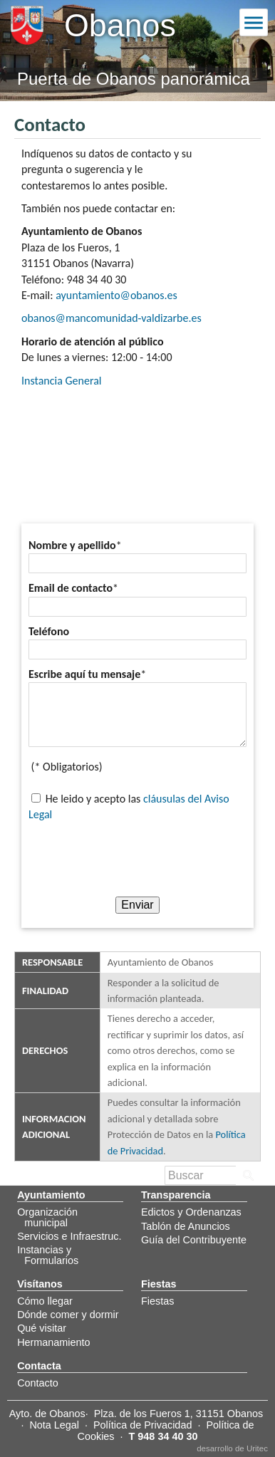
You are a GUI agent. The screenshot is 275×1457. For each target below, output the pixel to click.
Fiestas (157, 1301)
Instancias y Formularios (47, 1254)
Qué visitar (41, 1328)
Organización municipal (47, 1217)
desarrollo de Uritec (232, 1448)
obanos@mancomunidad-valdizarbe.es (111, 318)
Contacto (37, 1383)
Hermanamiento (53, 1342)
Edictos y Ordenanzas (191, 1212)
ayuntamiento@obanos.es (116, 295)
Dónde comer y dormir (67, 1314)
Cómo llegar (45, 1301)
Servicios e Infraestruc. (69, 1236)
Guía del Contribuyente (194, 1240)
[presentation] (137, 857)
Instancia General (61, 380)
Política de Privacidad (142, 1425)
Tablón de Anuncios (185, 1226)
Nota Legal (54, 1425)
